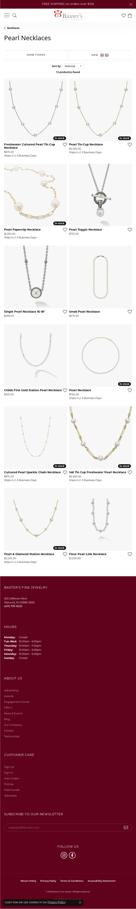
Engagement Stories (17, 702)
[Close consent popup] (80, 902)
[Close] (131, 4)
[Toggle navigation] (7, 15)
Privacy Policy (48, 881)
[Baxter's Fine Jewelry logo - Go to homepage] (68, 15)
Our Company (13, 725)
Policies (9, 784)
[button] (15, 15)
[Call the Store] (13, 606)
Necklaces (13, 28)
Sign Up (9, 767)
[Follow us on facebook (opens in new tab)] (72, 855)
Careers (9, 731)
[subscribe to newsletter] (126, 827)
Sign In (8, 773)
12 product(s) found (68, 72)
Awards (9, 696)
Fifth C (8, 708)
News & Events (13, 713)
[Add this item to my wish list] (63, 144)
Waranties (10, 796)
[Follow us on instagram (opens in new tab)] (64, 855)
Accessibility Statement (102, 881)
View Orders (11, 779)
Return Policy (28, 881)
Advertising (11, 690)
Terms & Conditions (72, 881)
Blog (7, 719)
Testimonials (12, 736)
